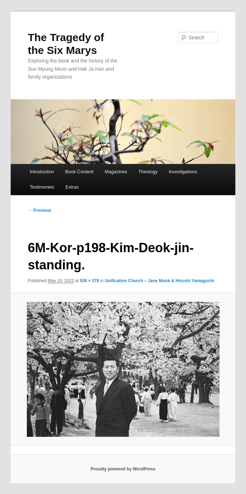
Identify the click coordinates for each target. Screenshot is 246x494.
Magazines (116, 171)
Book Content (79, 171)
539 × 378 (89, 280)
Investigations (183, 171)
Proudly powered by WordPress (122, 468)
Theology (147, 171)
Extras (72, 187)
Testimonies (42, 187)
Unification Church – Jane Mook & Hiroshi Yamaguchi (159, 280)
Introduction (42, 171)
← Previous (39, 210)
